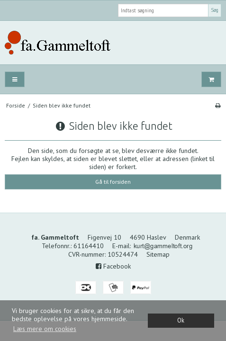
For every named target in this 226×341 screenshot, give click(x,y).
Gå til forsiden (113, 181)
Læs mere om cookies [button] (44, 328)
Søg (214, 10)
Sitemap (158, 254)
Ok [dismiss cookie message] (180, 320)
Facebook (113, 266)
